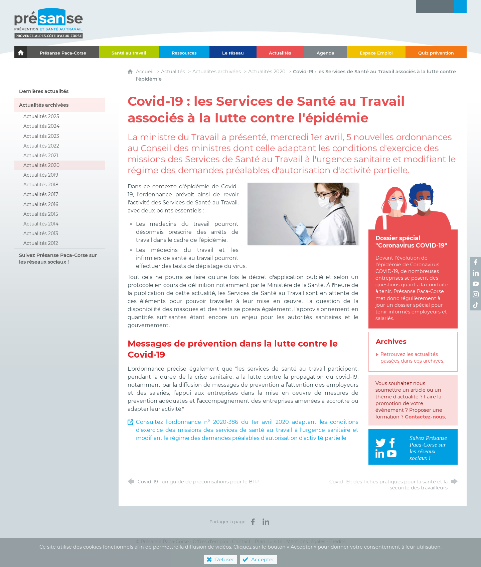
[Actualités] (280, 52)
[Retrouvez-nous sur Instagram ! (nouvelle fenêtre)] (475, 294)
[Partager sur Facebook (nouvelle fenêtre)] (253, 522)
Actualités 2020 (267, 72)
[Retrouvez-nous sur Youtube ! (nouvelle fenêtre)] (475, 283)
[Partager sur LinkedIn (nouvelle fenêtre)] (266, 522)
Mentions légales (305, 541)
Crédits (337, 541)
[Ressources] (184, 52)
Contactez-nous (425, 417)
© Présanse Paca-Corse (162, 541)
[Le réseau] (233, 52)
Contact (241, 541)
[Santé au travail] (129, 52)
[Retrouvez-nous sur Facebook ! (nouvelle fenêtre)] (475, 262)
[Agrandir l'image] (303, 213)
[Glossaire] (435, 6)
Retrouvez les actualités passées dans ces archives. (412, 357)
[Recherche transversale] (460, 6)
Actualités (173, 72)
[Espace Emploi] (376, 52)
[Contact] (447, 6)
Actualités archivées (216, 72)
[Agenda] (325, 52)
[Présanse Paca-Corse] (63, 52)
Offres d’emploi (210, 541)
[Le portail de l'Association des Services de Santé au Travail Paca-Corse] (20, 52)
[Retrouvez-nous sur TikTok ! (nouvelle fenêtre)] (475, 305)
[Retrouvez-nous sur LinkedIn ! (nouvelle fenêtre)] (475, 273)
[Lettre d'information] (422, 6)
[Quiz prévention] (436, 52)
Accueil (145, 72)
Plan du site (268, 541)
